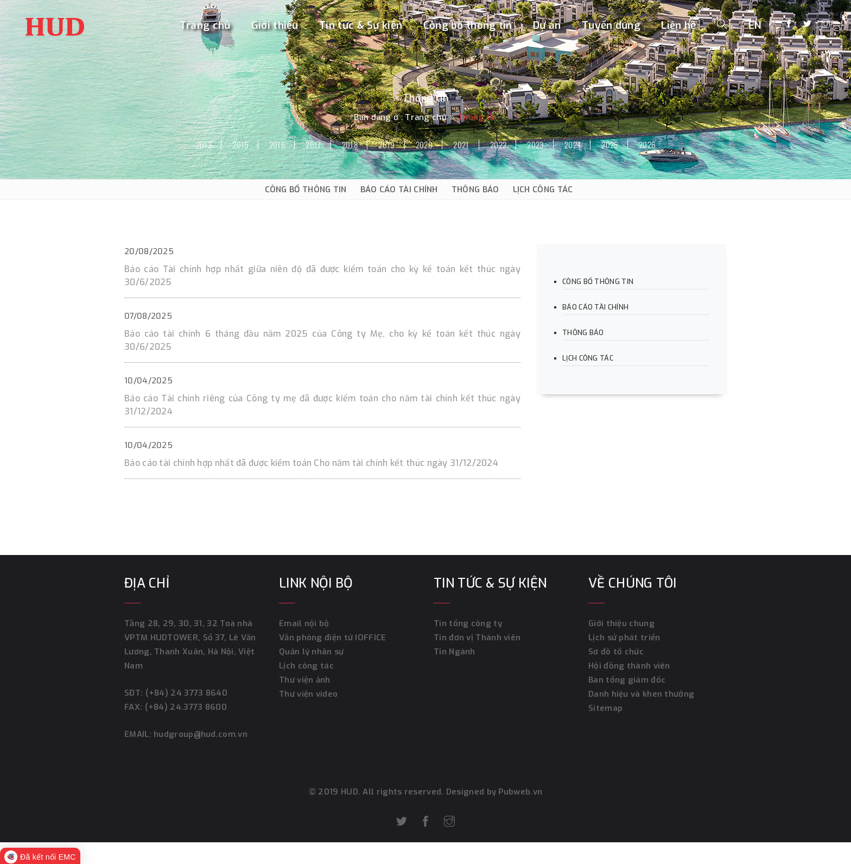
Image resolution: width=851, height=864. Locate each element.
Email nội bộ (304, 623)
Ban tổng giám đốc (626, 679)
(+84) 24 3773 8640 (186, 693)
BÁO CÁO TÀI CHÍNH (399, 189)
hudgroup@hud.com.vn (199, 734)
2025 (609, 144)
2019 (386, 144)
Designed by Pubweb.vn (493, 791)
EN (755, 25)
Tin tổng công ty (468, 623)
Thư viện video (308, 694)
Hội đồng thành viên (629, 665)
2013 (204, 144)
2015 (240, 144)
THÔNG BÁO (475, 189)
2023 (535, 144)
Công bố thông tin (467, 25)
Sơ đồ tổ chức (616, 651)
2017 (313, 144)
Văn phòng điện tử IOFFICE (332, 637)
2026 (647, 144)
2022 (498, 144)
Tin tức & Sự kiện (360, 25)
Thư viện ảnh (305, 679)
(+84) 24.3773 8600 (186, 707)
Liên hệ (678, 25)
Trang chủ (205, 25)
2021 (461, 144)
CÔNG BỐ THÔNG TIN (306, 189)
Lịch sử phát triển (624, 637)
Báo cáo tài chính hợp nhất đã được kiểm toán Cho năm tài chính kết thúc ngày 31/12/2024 (311, 463)
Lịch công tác (306, 665)
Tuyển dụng (611, 25)
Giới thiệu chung (621, 623)
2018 (350, 144)
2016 (277, 144)
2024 (572, 144)
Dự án (547, 25)
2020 (424, 144)
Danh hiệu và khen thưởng (641, 694)
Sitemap (605, 708)
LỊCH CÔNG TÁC (543, 189)
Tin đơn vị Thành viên (477, 637)
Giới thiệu (275, 25)
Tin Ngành (454, 651)
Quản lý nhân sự (311, 651)
